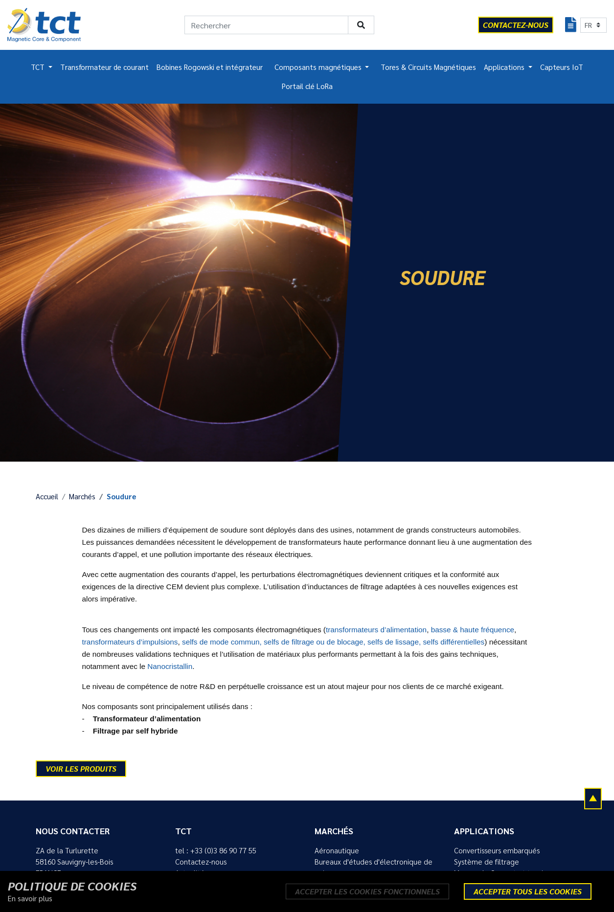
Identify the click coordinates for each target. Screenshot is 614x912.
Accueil (47, 496)
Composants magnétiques (319, 67)
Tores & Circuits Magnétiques (428, 67)
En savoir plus (30, 898)
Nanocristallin (169, 666)
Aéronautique (337, 850)
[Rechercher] (266, 25)
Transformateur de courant (104, 67)
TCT (38, 67)
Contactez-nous (201, 862)
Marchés (82, 496)
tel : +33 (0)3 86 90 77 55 (215, 850)
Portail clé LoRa (307, 86)
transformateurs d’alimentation (376, 629)
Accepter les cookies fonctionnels (367, 891)
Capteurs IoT (561, 67)
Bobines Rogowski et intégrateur (210, 67)
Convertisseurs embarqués (497, 850)
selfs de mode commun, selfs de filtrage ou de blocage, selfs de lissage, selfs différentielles (333, 642)
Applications (505, 67)
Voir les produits (80, 768)
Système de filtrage (486, 862)
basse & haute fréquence (472, 629)
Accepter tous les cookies (528, 891)
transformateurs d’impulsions (130, 642)
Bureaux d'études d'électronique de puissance (373, 867)
